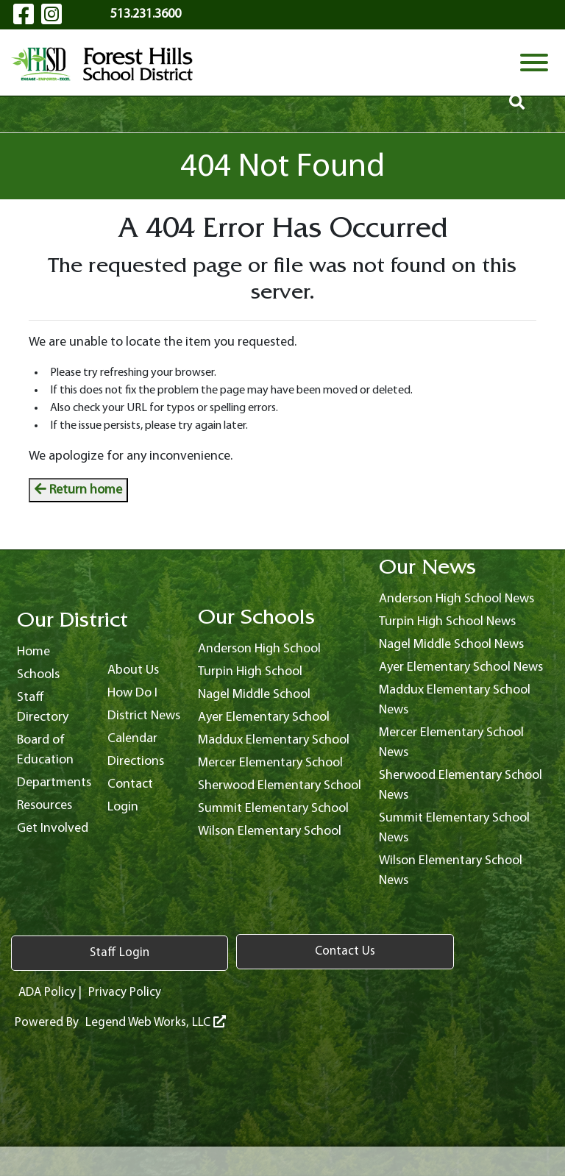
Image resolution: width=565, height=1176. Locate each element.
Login (122, 807)
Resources (44, 806)
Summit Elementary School (273, 809)
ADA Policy (48, 991)
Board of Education (45, 750)
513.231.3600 (145, 14)
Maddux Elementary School (273, 740)
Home (33, 652)
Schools (38, 675)
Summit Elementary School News (454, 828)
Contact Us (187, 952)
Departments (54, 783)
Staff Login (66, 952)
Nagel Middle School (254, 695)
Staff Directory (42, 707)
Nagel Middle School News (451, 645)
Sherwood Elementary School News (460, 785)
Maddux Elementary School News (454, 700)
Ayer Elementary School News (461, 667)
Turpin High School (250, 672)
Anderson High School (259, 649)
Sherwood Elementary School (279, 786)
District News (143, 716)
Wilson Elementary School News (450, 871)
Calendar (132, 739)
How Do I (132, 693)
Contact (130, 784)
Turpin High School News (447, 622)
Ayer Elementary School (264, 717)
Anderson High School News (456, 599)
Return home (78, 490)
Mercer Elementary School (270, 763)
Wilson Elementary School (269, 831)
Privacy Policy (128, 991)
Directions (135, 762)
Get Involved (52, 828)
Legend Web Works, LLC (157, 1022)
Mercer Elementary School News (451, 743)
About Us (133, 670)
